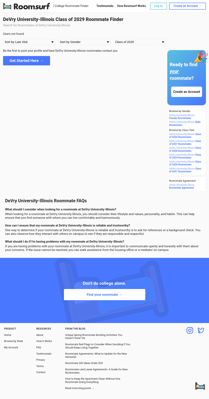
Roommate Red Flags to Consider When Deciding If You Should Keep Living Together (97, 346)
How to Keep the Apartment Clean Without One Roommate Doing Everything (92, 380)
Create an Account (186, 92)
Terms (40, 366)
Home (7, 334)
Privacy (40, 359)
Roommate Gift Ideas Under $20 (84, 363)
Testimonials (104, 6)
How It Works (44, 341)
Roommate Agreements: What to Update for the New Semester (96, 355)
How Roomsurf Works (131, 6)
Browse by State (13, 341)
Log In (158, 6)
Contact (40, 372)
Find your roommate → (104, 294)
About (39, 334)
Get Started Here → (27, 60)
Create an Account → (187, 6)
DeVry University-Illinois (182, 117)
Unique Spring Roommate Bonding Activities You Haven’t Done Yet (93, 336)
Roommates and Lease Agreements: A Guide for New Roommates (96, 371)
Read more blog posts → (79, 388)
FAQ (38, 347)
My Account (11, 347)
